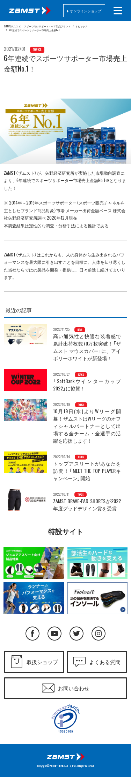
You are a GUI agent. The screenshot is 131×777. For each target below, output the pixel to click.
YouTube (54, 634)
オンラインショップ (85, 10)
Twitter (76, 634)
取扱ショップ (42, 662)
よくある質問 (105, 662)
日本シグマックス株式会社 (66, 757)
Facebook (32, 634)
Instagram (98, 634)
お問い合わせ (73, 688)
